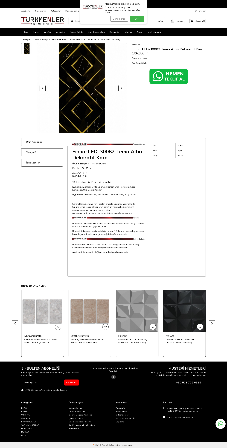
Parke (36, 32)
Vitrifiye (48, 32)
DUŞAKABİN (26, 428)
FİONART (136, 44)
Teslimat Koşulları (77, 411)
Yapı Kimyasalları (96, 32)
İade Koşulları (33, 162)
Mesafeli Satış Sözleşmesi (81, 422)
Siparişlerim (40, 11)
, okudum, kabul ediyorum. (44, 390)
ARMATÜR (26, 418)
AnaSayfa (25, 11)
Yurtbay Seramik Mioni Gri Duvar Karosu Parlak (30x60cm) (40, 341)
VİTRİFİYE (25, 415)
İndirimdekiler (122, 415)
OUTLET (25, 435)
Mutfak (128, 32)
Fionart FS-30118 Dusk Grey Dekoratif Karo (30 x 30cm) (132, 341)
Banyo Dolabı (76, 32)
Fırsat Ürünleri (154, 32)
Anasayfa (25, 39)
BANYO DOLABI (28, 422)
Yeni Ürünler (121, 411)
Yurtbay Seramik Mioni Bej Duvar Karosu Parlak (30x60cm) (87, 341)
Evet (137, 18)
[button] (43, 88)
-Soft (96, 445)
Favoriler (200, 11)
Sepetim (120, 422)
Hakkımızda (74, 428)
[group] (82, 88)
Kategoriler (56, 11)
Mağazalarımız (72, 11)
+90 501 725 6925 (188, 382)
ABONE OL (71, 382)
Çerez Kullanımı (76, 418)
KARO (36, 39)
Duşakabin (115, 32)
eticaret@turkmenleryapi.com (181, 417)
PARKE (24, 411)
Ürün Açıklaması (34, 141)
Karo (26, 32)
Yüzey (45, 39)
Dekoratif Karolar (59, 39)
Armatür (60, 32)
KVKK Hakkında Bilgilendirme (82, 425)
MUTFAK (25, 432)
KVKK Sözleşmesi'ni (34, 390)
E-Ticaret (104, 445)
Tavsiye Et (31, 152)
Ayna (139, 32)
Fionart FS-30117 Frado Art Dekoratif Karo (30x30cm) (180, 341)
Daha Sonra (119, 18)
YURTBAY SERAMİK (32, 336)
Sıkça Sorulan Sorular (126, 418)
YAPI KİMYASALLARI (30, 425)
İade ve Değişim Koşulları (80, 415)
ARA (156, 21)
